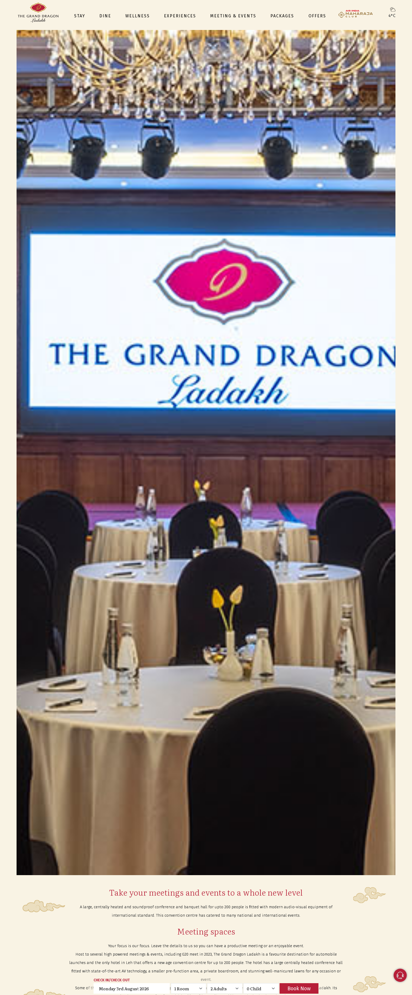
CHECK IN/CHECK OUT (112, 980)
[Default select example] (188, 988)
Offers (317, 15)
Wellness (137, 15)
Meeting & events (233, 15)
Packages (282, 15)
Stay (79, 15)
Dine (105, 15)
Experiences (180, 15)
